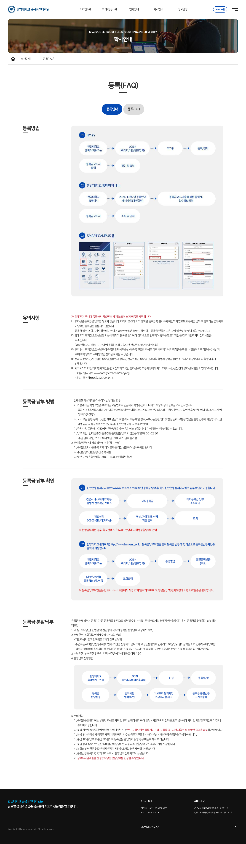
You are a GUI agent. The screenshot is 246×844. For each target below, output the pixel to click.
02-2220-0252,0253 (158, 808)
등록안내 (112, 121)
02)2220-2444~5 (103, 389)
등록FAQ (134, 121)
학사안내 (25, 58)
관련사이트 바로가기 (150, 827)
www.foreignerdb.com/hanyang (111, 385)
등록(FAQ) (48, 58)
